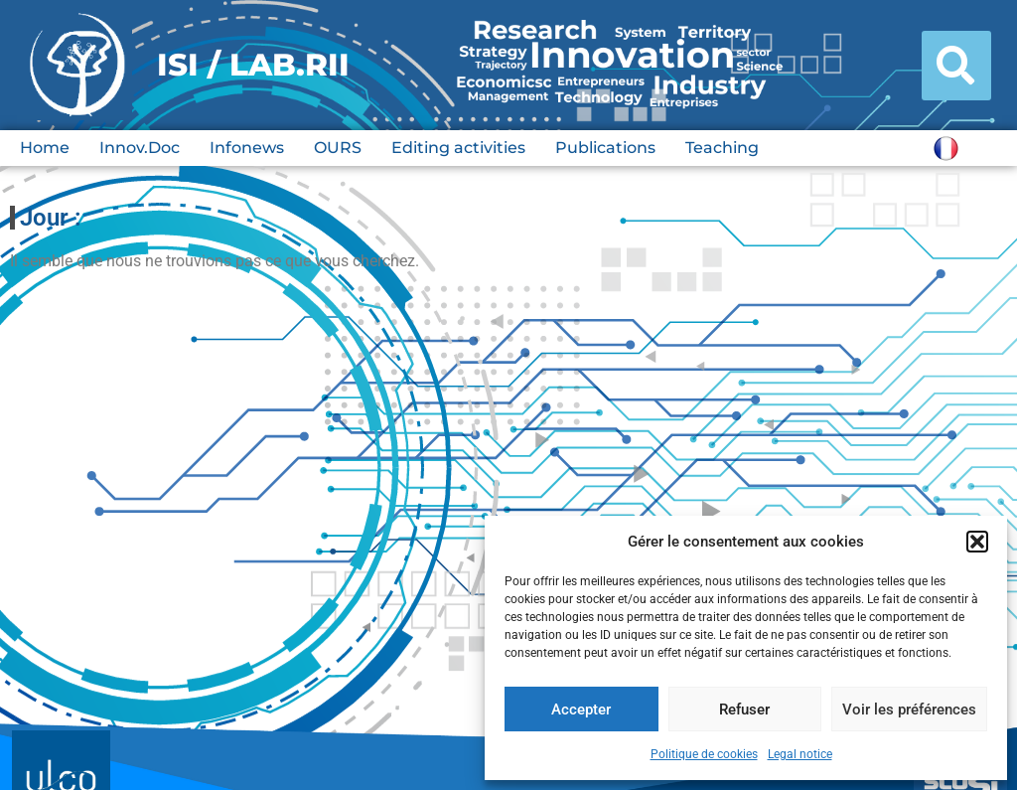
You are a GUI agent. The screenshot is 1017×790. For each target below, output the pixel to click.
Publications (605, 147)
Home (45, 147)
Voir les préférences (909, 709)
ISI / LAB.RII (253, 64)
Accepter (581, 709)
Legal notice (800, 754)
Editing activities (458, 147)
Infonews (247, 147)
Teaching (722, 147)
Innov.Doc (139, 147)
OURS (338, 147)
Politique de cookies (704, 754)
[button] (977, 542)
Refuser (744, 709)
